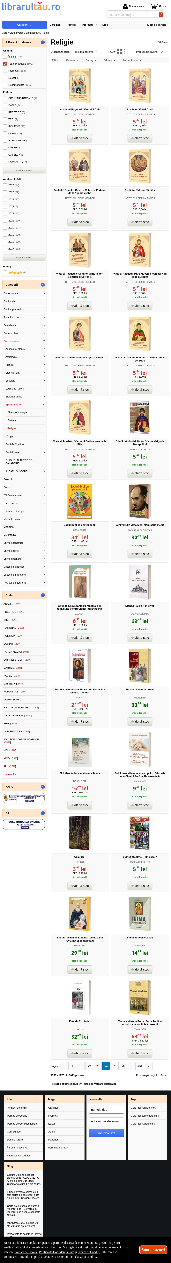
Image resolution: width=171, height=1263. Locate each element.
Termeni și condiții (17, 1107)
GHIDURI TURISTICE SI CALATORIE (19, 462)
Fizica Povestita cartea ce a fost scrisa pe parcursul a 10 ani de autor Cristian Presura (23, 1194)
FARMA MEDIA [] (16, 651)
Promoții (53, 1115)
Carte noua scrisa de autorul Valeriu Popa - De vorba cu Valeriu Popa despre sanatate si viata (23, 1210)
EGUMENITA (140, 781)
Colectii (8, 479)
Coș (157, 6)
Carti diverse (11, 341)
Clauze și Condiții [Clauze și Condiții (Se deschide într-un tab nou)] (89, 1252)
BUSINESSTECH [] (17, 659)
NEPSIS (80, 862)
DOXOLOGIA (79, 781)
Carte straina (11, 293)
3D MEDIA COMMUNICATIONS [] (22, 741)
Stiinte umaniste (13, 558)
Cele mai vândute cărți (143, 1107)
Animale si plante (15, 348)
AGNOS (80, 1029)
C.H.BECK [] (14, 683)
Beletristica (10, 325)
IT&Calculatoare (13, 495)
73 (96, 1066)
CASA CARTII (79, 530)
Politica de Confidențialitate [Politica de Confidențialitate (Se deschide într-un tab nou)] (56, 1252)
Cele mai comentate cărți (145, 1115)
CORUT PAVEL (12, 699)
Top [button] (133, 1099)
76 (121, 1066)
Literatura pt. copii (14, 511)
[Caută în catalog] (161, 14)
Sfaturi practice (13, 396)
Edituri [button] (10, 595)
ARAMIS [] (12, 603)
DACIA (14, 105)
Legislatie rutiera (14, 388)
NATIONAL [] (14, 627)
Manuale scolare (13, 519)
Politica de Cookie (17, 1115)
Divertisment (12, 372)
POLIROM (16, 126)
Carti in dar (10, 301)
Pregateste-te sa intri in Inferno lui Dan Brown (24, 1235)
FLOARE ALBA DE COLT (140, 530)
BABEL (79, 697)
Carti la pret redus (14, 309)
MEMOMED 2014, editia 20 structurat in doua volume (22, 1224)
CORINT (15, 133)
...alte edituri (10, 774)
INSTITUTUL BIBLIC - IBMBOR (80, 114)
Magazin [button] (53, 1099)
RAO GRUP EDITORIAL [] (21, 707)
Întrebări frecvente (17, 1147)
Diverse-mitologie (17, 412)
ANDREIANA (140, 698)
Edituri (52, 1123)
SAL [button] (8, 813)
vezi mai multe (24, 170)
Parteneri (53, 1139)
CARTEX (15, 147)
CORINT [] (12, 643)
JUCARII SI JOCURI (16, 471)
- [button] (43, 42)
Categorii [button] (12, 284)
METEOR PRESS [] (18, 715)
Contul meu (132, 6)
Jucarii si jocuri (12, 317)
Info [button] (9, 1099)
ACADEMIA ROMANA (22, 98)
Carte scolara (11, 333)
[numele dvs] (106, 1110)
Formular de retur (58, 1147)
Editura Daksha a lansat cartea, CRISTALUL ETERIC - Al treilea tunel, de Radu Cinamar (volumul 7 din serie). (24, 1179)
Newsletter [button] (96, 1099)
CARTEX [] (13, 667)
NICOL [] (11, 758)
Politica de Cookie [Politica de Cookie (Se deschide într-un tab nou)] (26, 1252)
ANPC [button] (10, 786)
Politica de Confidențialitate (22, 1123)
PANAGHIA (79, 945)
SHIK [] (11, 723)
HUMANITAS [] (15, 691)
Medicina (9, 526)
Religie (11, 428)
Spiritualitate (13, 404)
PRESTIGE (16, 112)
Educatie (10, 380)
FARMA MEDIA (18, 140)
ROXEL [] (12, 675)
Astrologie (11, 356)
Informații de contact (18, 1155)
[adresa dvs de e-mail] (106, 1121)
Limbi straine (11, 503)
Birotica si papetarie (15, 574)
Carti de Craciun (14, 444)
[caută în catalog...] (131, 14)
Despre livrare (15, 1139)
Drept (7, 487)
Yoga (10, 436)
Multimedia (10, 534)
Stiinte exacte (11, 550)
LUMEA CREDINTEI (140, 449)
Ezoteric (12, 420)
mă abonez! (106, 1133)
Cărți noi (53, 1107)
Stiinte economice (14, 542)
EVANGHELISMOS (140, 614)
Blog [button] (10, 1166)
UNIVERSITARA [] (17, 731)
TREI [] (10, 619)
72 (88, 1066)
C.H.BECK (16, 154)
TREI (13, 119)
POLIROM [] (13, 635)
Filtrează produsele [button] (18, 42)
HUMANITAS (18, 161)
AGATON (79, 614)
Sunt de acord (153, 1250)
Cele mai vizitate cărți (143, 1123)
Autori (51, 1131)
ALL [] (10, 766)
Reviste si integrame (15, 582)
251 (137, 1066)
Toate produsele (21, 63)
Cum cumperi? (15, 1131)
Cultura (9, 364)
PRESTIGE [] (14, 611)
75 (112, 1066)
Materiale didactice (14, 566)
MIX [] (10, 750)
